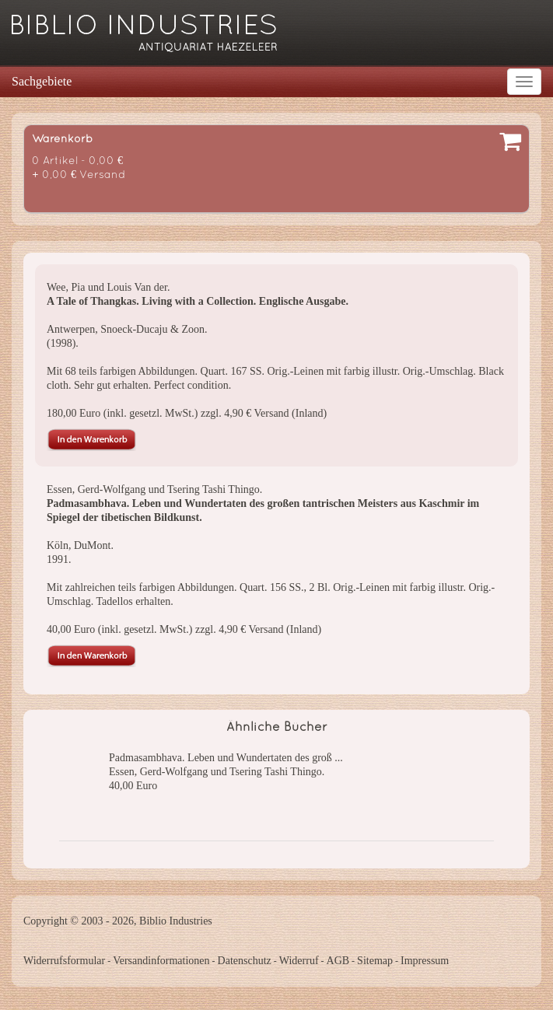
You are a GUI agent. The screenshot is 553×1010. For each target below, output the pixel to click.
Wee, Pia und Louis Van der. (108, 287)
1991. (59, 559)
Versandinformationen (161, 960)
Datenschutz (244, 960)
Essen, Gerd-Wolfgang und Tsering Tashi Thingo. (154, 489)
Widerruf (299, 960)
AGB (338, 960)
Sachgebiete (42, 81)
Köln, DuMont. (80, 545)
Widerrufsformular (64, 960)
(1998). (63, 343)
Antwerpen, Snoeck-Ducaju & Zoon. (127, 329)
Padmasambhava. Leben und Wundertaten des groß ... (226, 758)
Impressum (425, 960)
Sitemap (375, 960)
